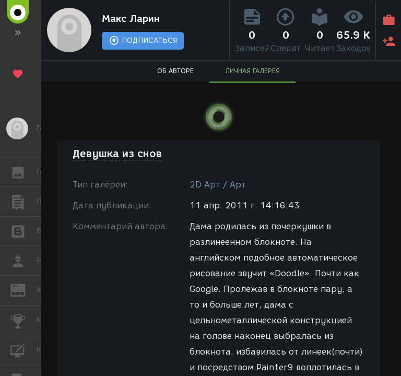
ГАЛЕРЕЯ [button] (23, 171)
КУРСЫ (23, 349)
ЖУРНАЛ (23, 289)
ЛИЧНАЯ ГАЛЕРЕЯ (252, 71)
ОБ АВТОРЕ (175, 71)
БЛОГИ (23, 230)
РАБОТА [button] (23, 260)
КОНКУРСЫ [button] (23, 320)
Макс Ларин (131, 19)
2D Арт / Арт (218, 185)
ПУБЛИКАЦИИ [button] (23, 201)
